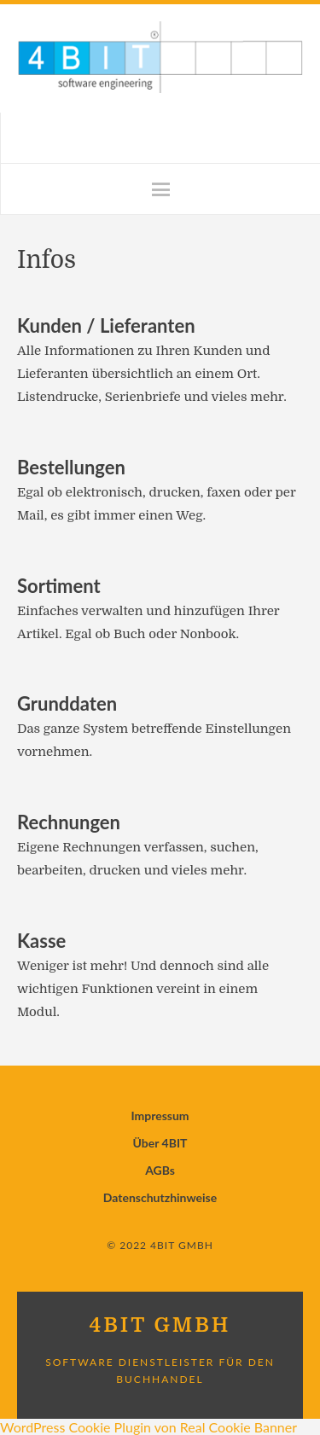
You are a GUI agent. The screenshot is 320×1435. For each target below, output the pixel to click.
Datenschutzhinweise (160, 1197)
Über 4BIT (160, 1143)
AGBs (160, 1170)
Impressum (160, 1115)
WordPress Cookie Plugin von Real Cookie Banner (148, 1427)
